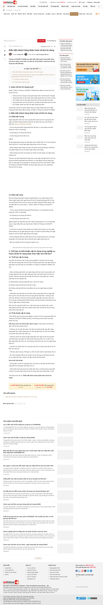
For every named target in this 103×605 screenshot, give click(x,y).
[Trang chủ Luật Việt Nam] (10, 2)
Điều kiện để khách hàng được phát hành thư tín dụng (21, 396)
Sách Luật (89, 14)
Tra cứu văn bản (23, 6)
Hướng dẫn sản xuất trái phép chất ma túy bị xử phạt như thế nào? (25, 479)
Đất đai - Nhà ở (22, 14)
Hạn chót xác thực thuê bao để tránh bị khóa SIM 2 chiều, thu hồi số (91, 119)
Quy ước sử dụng (54, 572)
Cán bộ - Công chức (38, 14)
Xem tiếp (38, 558)
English (82, 2)
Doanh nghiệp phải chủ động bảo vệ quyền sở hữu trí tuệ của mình (25, 531)
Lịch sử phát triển (9, 570)
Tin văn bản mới (43, 6)
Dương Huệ (20, 54)
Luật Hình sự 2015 (36, 603)
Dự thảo (32, 6)
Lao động (47, 14)
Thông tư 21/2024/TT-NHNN (22, 124)
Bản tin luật (64, 6)
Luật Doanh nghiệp (18, 603)
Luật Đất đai (27, 603)
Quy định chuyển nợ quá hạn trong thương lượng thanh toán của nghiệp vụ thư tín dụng (66, 73)
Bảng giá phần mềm (55, 568)
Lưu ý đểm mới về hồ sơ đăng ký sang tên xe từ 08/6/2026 (21, 424)
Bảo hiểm (29, 14)
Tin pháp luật (55, 6)
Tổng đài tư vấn (31, 579)
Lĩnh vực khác (74, 14)
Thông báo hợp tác (54, 579)
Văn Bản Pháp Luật (8, 603)
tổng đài (20, 387)
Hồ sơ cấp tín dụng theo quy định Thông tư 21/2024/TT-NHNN (66, 66)
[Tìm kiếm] (41, 40)
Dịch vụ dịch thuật (32, 574)
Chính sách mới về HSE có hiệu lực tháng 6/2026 (19, 437)
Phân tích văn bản (31, 570)
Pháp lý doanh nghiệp (32, 572)
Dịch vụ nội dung (31, 576)
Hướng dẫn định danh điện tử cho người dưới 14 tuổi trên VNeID (91, 147)
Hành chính (7, 14)
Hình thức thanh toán (55, 570)
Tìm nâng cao (51, 40)
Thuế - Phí (14, 14)
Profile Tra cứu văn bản (10, 572)
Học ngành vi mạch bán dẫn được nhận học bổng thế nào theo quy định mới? (28, 466)
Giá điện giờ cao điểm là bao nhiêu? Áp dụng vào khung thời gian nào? (26, 491)
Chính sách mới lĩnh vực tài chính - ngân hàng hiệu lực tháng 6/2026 (25, 544)
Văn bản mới (11, 6)
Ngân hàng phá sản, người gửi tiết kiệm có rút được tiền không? (90, 110)
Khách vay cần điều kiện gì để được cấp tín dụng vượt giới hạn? (66, 87)
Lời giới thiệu (8, 568)
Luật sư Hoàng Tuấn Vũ (42, 54)
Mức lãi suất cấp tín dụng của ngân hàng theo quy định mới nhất (66, 80)
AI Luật (85, 6)
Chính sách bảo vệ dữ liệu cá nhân (58, 576)
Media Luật (82, 14)
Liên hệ (6, 574)
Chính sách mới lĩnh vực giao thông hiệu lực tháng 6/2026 (22, 504)
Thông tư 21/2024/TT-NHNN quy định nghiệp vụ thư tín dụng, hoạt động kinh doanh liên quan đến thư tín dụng (66, 47)
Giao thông (66, 14)
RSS (98, 14)
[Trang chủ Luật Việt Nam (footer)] (11, 584)
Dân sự (53, 14)
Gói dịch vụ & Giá (71, 2)
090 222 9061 (39, 385)
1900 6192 (14, 385)
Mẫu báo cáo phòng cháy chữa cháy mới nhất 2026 (90, 137)
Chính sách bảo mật (55, 574)
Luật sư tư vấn (75, 6)
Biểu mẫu (59, 14)
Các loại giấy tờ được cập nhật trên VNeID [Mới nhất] (90, 128)
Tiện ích (92, 6)
